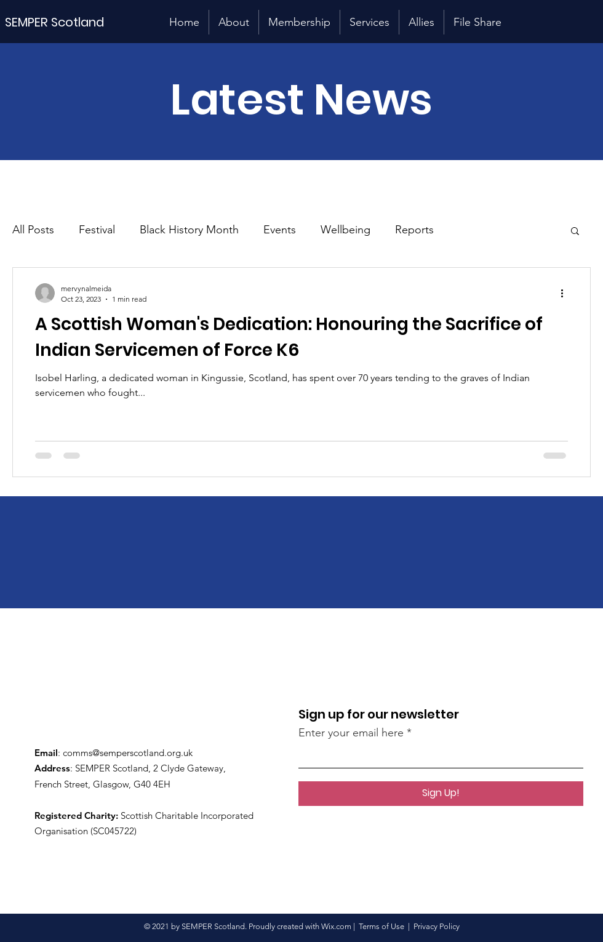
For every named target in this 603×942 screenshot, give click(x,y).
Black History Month (189, 229)
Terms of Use (381, 926)
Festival (97, 229)
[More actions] (566, 293)
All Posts (33, 229)
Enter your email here (351, 732)
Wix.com (336, 926)
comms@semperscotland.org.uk (128, 753)
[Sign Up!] (440, 793)
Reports (414, 229)
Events (279, 229)
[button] (575, 231)
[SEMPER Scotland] (65, 22)
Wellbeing (345, 229)
